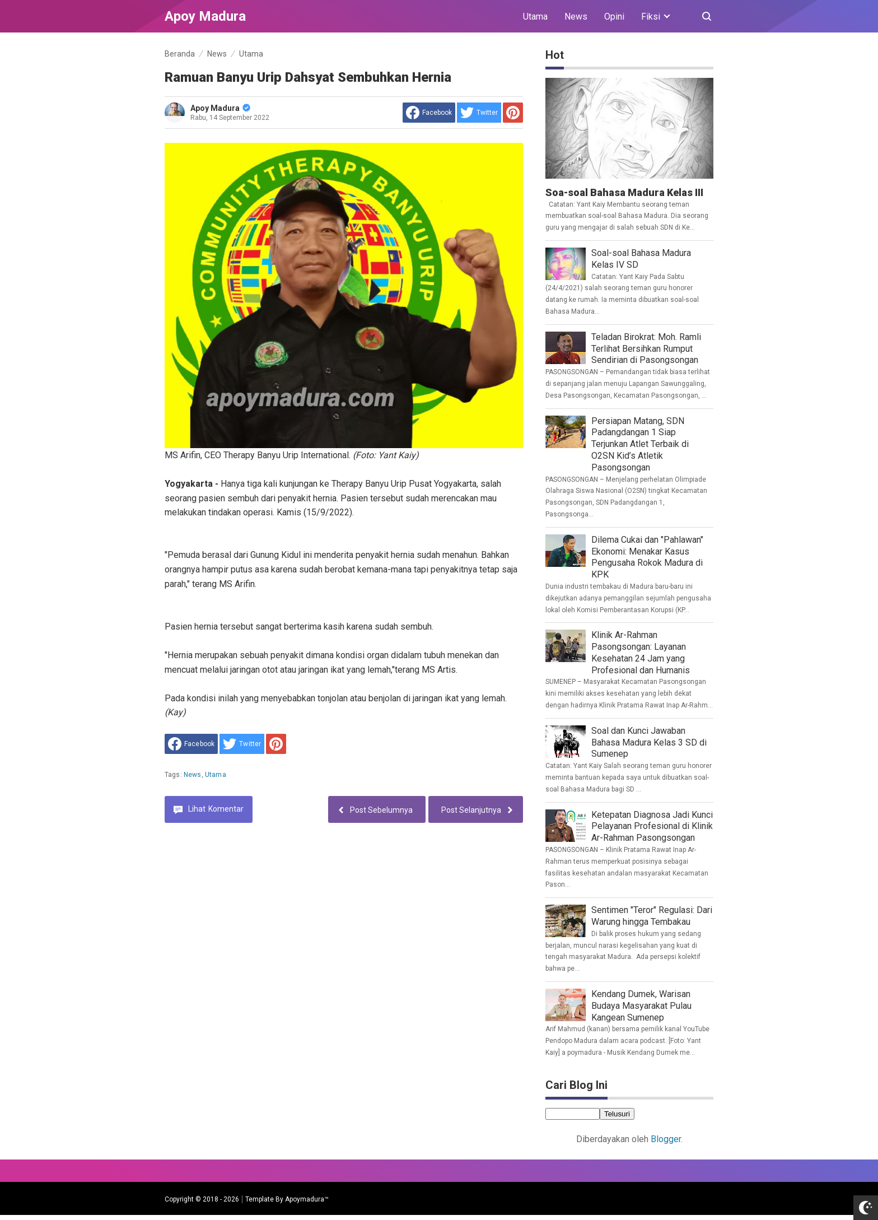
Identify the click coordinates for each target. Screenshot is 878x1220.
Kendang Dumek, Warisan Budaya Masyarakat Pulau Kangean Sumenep (641, 1006)
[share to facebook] (429, 113)
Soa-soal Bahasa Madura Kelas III (624, 192)
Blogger (666, 1139)
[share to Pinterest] (513, 113)
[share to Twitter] (479, 113)
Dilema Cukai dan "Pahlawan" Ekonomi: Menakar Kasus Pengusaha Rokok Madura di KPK (647, 557)
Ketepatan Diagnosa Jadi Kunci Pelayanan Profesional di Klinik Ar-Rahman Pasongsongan (652, 826)
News (575, 16)
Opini (614, 16)
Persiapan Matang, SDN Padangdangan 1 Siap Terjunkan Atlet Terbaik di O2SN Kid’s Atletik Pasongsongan (640, 444)
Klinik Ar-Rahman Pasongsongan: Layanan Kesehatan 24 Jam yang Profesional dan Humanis (640, 652)
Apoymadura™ (307, 1199)
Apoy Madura (220, 108)
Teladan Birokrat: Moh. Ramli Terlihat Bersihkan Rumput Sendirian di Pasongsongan (646, 349)
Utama (535, 16)
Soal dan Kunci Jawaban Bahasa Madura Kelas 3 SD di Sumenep (649, 742)
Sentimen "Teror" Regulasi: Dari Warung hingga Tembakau (651, 916)
